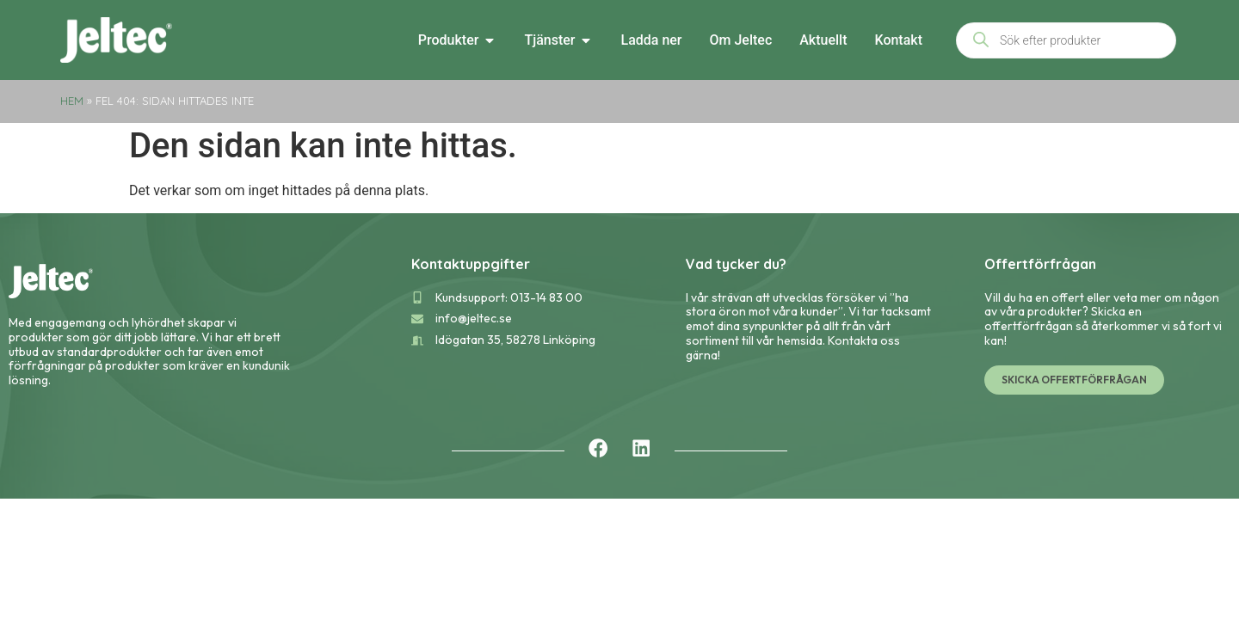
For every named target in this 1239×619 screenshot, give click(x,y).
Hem (71, 100)
